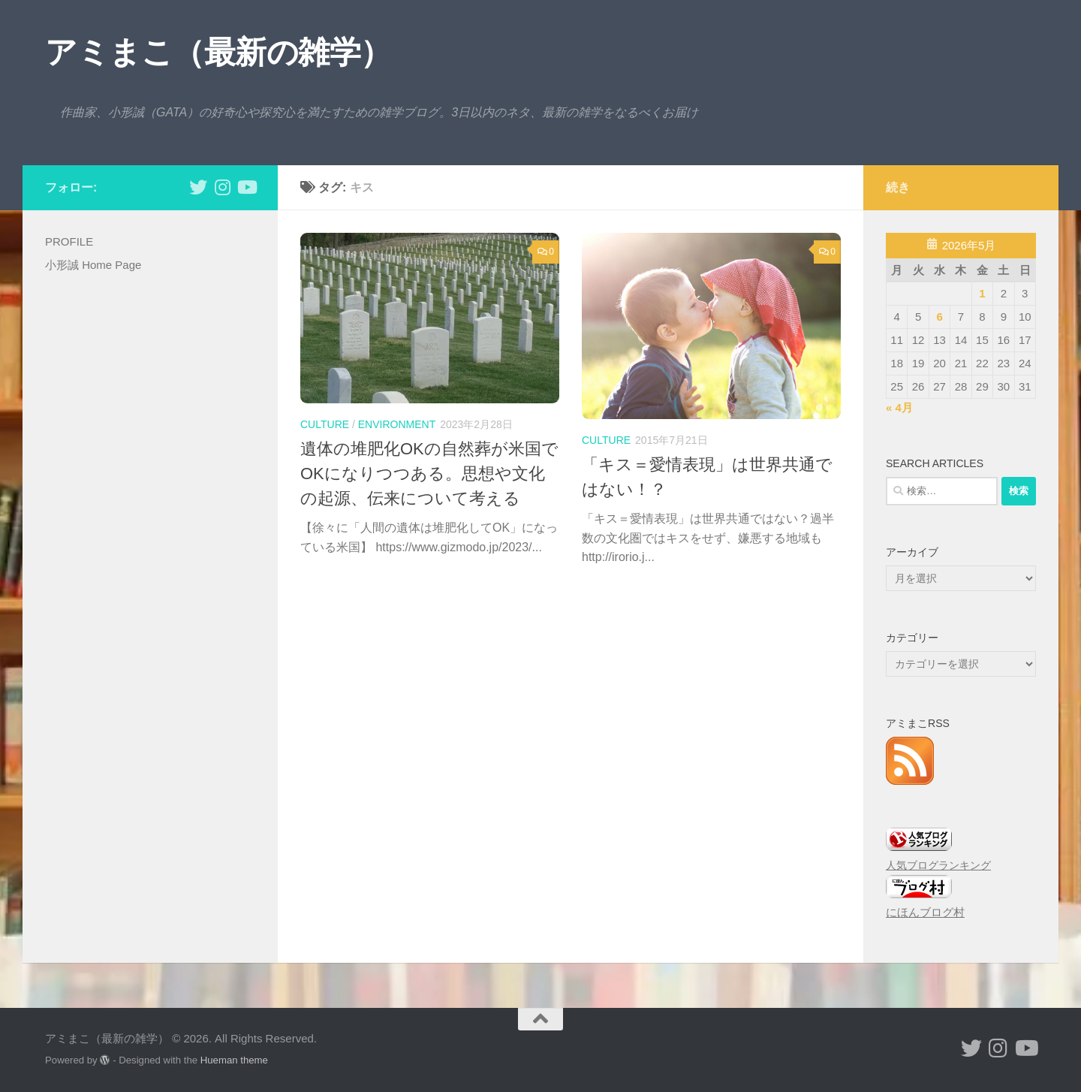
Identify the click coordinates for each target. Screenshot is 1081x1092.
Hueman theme (234, 1060)
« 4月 (899, 407)
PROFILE (69, 241)
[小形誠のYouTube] (246, 187)
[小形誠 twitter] (198, 187)
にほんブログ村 (925, 912)
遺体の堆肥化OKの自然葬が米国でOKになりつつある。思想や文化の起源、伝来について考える (429, 473)
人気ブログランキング (938, 865)
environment (396, 424)
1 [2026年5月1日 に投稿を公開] (982, 293)
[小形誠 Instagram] (222, 187)
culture (324, 424)
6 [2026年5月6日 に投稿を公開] (939, 316)
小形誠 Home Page (93, 264)
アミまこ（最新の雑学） (218, 52)
